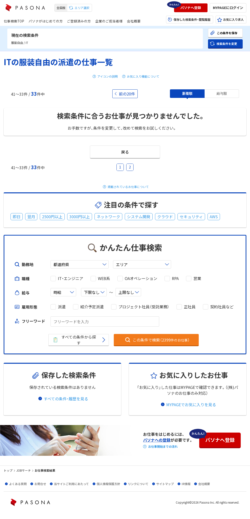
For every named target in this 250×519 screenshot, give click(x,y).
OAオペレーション (141, 278)
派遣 (62, 306)
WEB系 (104, 278)
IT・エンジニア (70, 278)
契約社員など (222, 306)
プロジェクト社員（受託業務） (143, 306)
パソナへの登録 (156, 440)
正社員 (190, 306)
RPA (175, 278)
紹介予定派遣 (92, 306)
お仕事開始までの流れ (162, 446)
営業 (197, 278)
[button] (191, 7)
